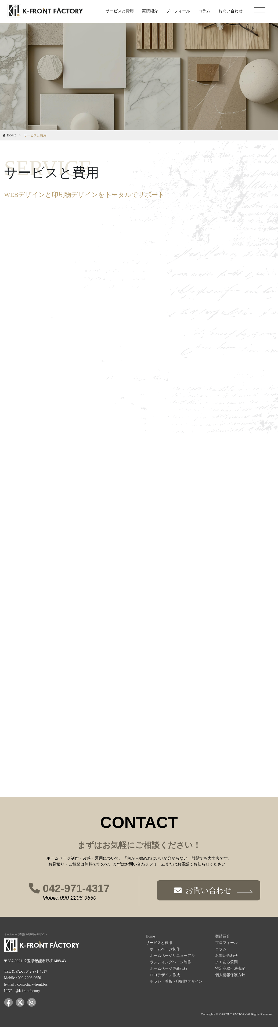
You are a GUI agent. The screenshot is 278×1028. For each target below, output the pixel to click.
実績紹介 (150, 11)
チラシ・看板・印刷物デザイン (176, 982)
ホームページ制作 (165, 950)
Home (150, 937)
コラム (204, 11)
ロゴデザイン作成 (165, 975)
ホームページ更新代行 (168, 969)
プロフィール (178, 11)
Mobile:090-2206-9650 (69, 898)
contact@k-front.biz (32, 985)
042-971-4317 (69, 889)
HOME (11, 135)
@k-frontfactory (28, 991)
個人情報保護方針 (230, 975)
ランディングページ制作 (170, 963)
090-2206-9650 (29, 978)
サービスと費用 (120, 11)
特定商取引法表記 (230, 969)
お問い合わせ (230, 11)
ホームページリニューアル (172, 956)
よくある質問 (226, 963)
